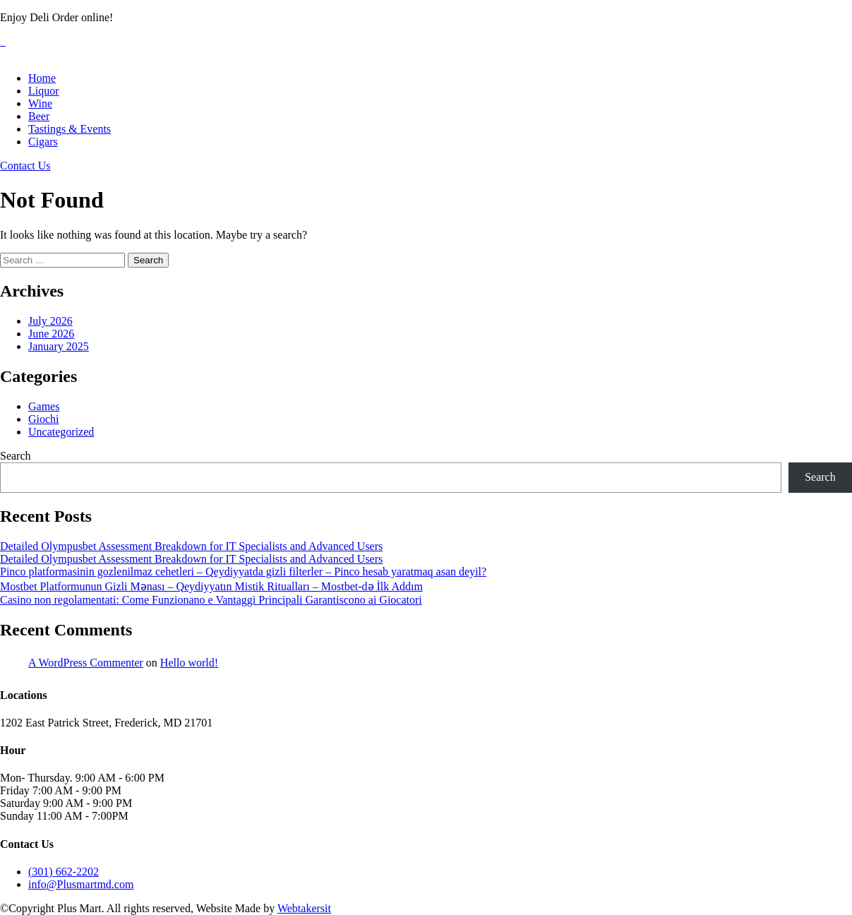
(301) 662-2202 (63, 872)
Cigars (43, 142)
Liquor (43, 91)
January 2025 (58, 346)
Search (15, 456)
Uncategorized (61, 432)
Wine (40, 103)
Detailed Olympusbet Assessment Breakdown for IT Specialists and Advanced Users (191, 546)
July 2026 (50, 321)
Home (42, 78)
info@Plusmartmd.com (80, 884)
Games (43, 406)
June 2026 (51, 334)
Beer (38, 116)
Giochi (43, 419)
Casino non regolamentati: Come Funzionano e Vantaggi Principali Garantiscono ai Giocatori (211, 600)
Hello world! (189, 663)
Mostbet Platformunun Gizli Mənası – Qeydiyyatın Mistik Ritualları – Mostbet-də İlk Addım (211, 586)
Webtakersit (304, 908)
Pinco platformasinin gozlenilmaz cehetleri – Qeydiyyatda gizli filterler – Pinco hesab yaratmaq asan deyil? (243, 572)
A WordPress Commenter (85, 663)
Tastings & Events (69, 129)
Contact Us (25, 166)
